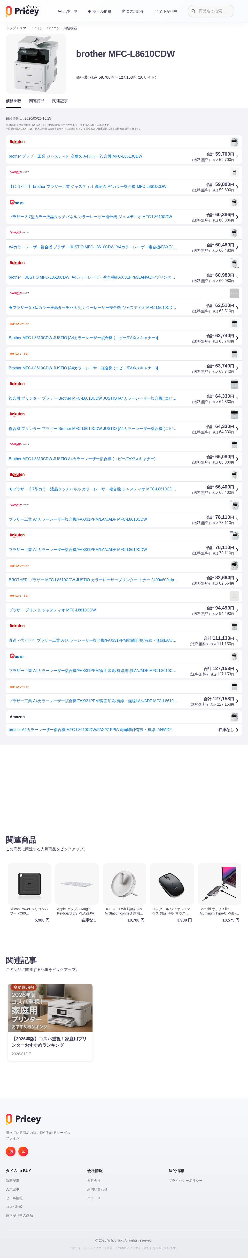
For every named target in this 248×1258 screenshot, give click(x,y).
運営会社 (94, 1180)
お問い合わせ (97, 1189)
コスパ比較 (14, 1207)
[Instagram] (11, 1151)
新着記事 (12, 1180)
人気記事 (12, 1189)
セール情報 (14, 1198)
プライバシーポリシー (185, 1180)
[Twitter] (23, 1151)
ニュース (94, 1198)
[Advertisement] (124, 786)
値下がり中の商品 (19, 1215)
